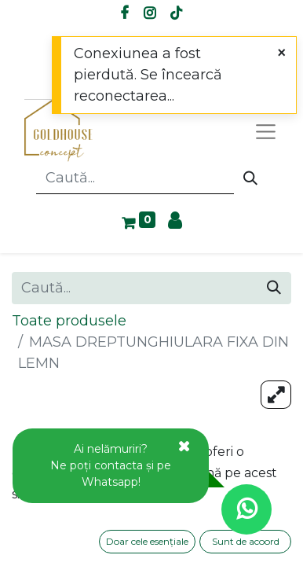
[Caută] (250, 178)
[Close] (281, 53)
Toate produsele (69, 320)
